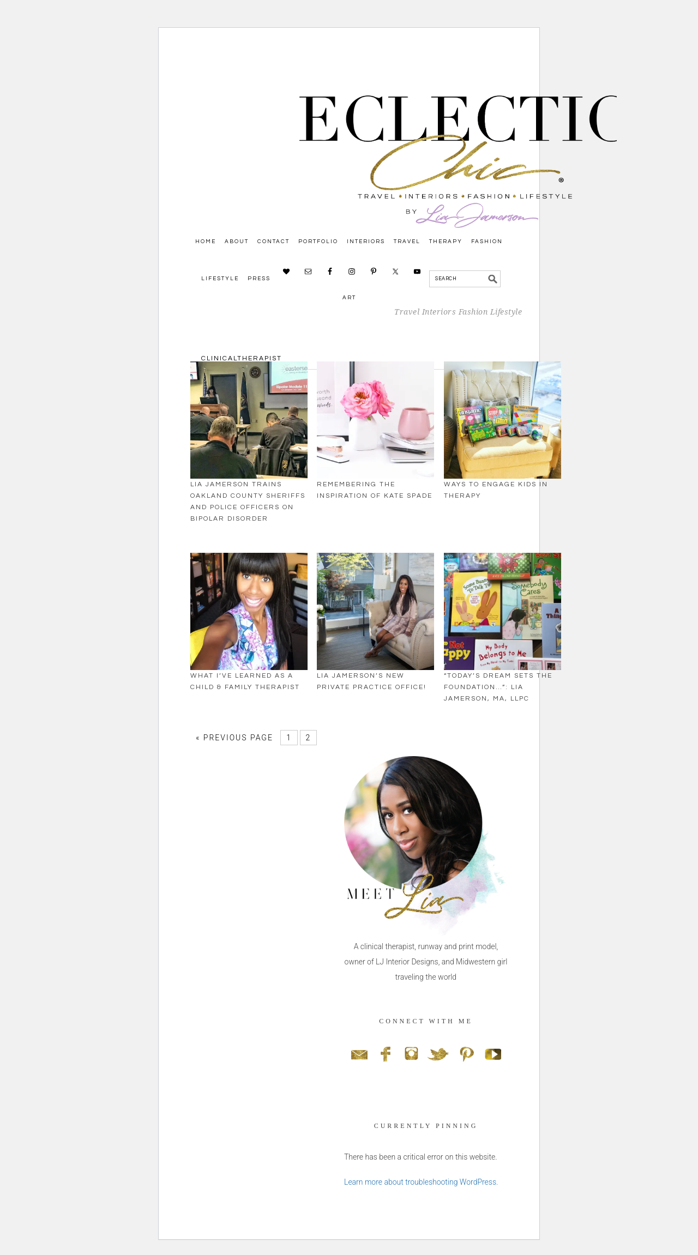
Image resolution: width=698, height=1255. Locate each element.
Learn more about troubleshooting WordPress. (421, 1182)
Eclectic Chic (404, 207)
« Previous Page (234, 737)
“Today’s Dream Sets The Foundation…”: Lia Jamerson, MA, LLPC (498, 687)
